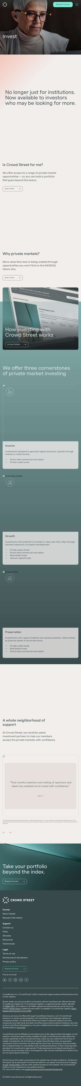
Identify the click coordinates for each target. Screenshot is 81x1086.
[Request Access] (63, 4)
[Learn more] (13, 190)
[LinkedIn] (5, 980)
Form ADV (21, 1028)
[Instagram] (15, 980)
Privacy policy (9, 962)
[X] (26, 980)
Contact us (8, 928)
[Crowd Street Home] (5, 4)
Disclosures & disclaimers (15, 958)
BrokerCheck (15, 1009)
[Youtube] (21, 980)
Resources (8, 940)
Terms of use (9, 954)
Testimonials (9, 944)
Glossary (7, 936)
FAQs (5, 932)
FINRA (7, 1006)
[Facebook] (10, 980)
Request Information (13, 918)
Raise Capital (9, 914)
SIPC (13, 1006)
